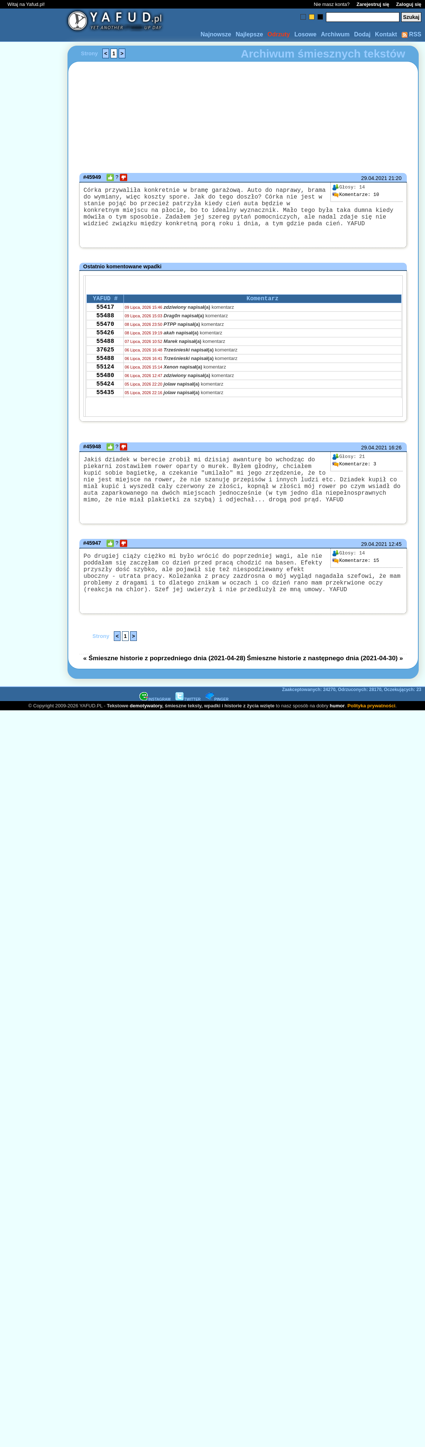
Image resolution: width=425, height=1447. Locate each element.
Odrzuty (278, 34)
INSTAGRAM (155, 728)
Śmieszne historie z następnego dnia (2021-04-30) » (325, 686)
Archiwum (335, 34)
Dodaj (362, 34)
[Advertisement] (32, 635)
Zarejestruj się (372, 4)
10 (355, 194)
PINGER (216, 728)
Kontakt (386, 34)
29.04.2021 (374, 178)
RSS (411, 34)
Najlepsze (249, 34)
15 (355, 580)
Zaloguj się (408, 4)
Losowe (305, 34)
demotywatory (146, 734)
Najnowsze (216, 34)
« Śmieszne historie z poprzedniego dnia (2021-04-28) (164, 686)
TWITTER (188, 728)
